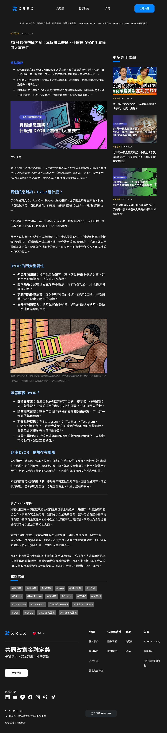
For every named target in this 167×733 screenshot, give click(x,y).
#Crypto (64, 599)
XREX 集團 (15, 507)
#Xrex (58, 591)
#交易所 (49, 599)
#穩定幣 (14, 591)
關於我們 (94, 648)
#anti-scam (16, 607)
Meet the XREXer (87, 23)
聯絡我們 (94, 658)
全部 (21, 23)
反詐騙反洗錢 (43, 23)
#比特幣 (29, 591)
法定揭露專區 (96, 678)
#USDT (88, 591)
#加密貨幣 (73, 591)
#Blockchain (32, 599)
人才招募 (94, 668)
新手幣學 (56, 23)
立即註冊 (144, 8)
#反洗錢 (94, 599)
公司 (107, 8)
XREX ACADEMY (121, 23)
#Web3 (79, 599)
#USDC (14, 615)
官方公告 (30, 23)
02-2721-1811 (23, 711)
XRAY (124, 658)
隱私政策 (110, 648)
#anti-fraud (35, 607)
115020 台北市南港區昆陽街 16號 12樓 (35, 716)
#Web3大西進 (32, 615)
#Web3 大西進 (53, 615)
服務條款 (110, 658)
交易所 (60, 8)
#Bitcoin (15, 599)
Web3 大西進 (104, 23)
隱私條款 (28, 721)
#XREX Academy (80, 607)
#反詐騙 (44, 591)
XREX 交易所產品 (139, 23)
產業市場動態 (69, 23)
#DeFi (99, 607)
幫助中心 (143, 663)
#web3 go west (56, 607)
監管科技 (84, 8)
